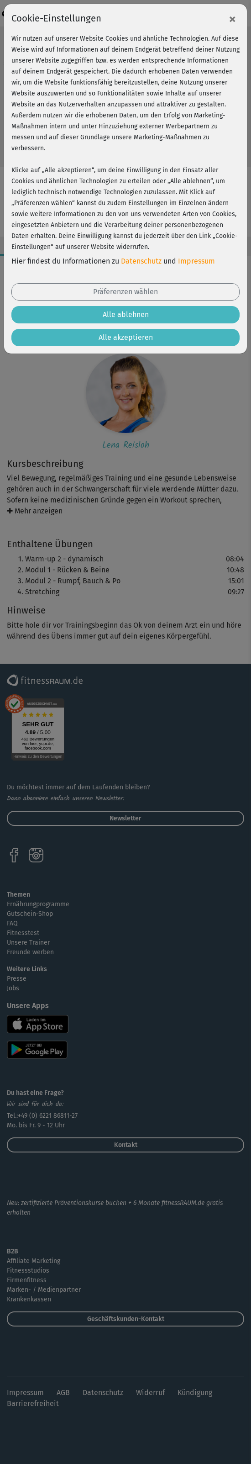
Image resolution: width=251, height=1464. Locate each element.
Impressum (196, 261)
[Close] (232, 18)
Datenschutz (141, 261)
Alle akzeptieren (126, 337)
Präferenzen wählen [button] (125, 291)
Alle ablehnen (126, 314)
